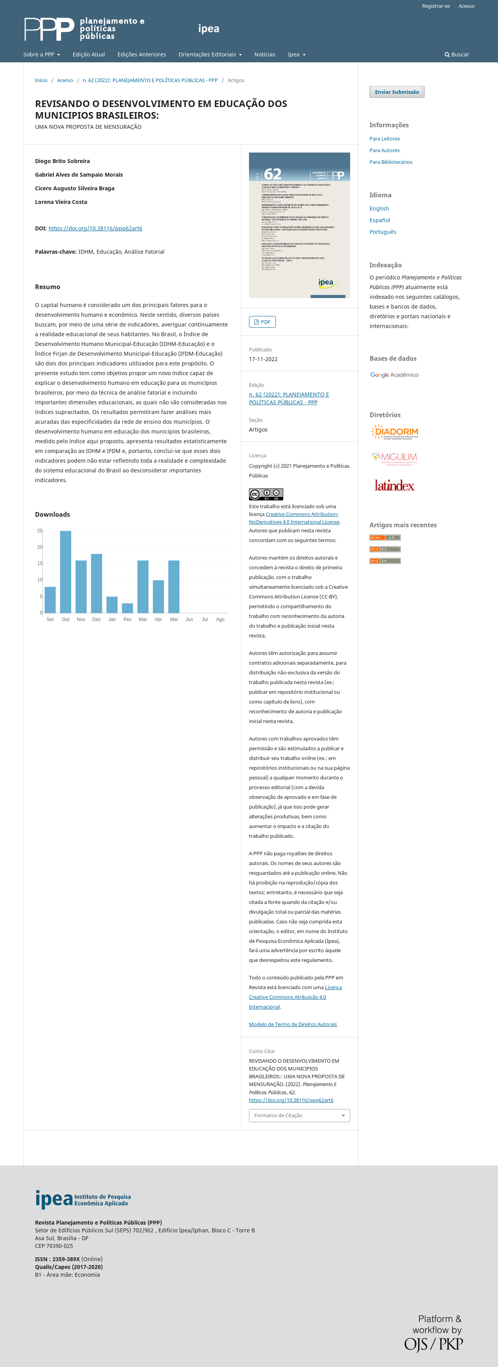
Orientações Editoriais (208, 54)
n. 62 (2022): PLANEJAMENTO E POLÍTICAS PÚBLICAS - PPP (150, 80)
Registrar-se (436, 5)
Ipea (294, 54)
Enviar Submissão (397, 91)
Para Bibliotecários (391, 161)
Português (383, 231)
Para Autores (385, 150)
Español (380, 220)
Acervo (65, 80)
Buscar (457, 54)
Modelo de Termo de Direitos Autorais (293, 1024)
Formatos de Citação (278, 1115)
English (379, 208)
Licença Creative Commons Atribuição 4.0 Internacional (295, 997)
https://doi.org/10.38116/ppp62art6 (95, 228)
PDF (265, 321)
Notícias (264, 54)
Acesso (467, 5)
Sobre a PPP (39, 54)
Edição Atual (89, 54)
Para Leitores (385, 138)
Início (41, 80)
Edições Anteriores (141, 54)
